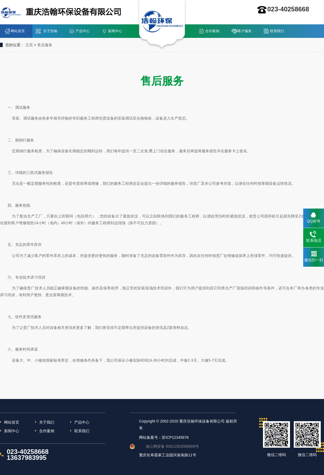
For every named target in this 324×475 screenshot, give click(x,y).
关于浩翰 (50, 31)
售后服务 (44, 45)
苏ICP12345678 (175, 437)
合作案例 (212, 31)
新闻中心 (115, 31)
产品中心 (83, 31)
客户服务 (245, 31)
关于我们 (46, 422)
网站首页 (18, 31)
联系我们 (277, 31)
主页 (29, 45)
